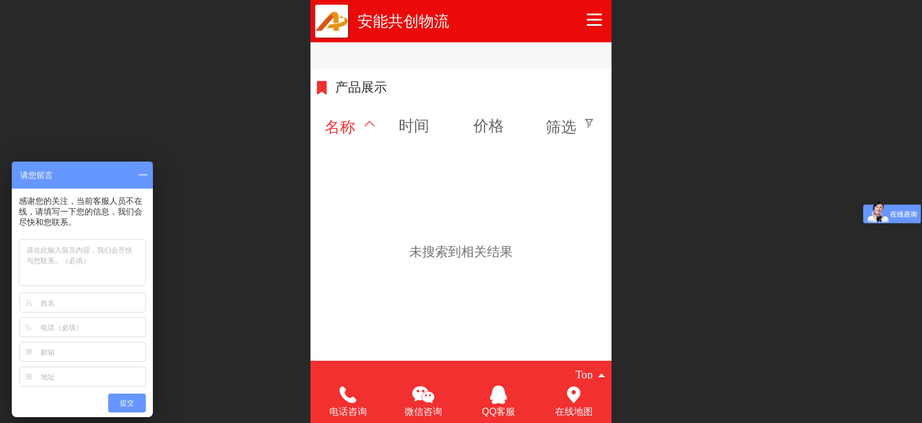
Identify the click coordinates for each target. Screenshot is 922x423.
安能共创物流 (403, 21)
